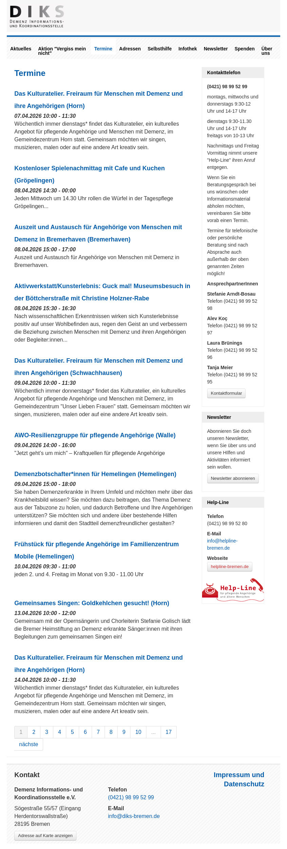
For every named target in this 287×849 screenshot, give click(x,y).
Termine (103, 48)
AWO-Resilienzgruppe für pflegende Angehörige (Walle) (95, 435)
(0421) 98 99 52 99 (131, 797)
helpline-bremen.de (230, 566)
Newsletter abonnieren (233, 478)
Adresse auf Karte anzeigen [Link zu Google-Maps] (45, 835)
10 (138, 732)
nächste (28, 744)
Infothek (187, 48)
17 (169, 732)
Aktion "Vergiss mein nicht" (62, 51)
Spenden (245, 48)
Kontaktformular (226, 393)
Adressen (130, 48)
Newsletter (216, 48)
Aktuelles (20, 48)
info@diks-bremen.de (134, 816)
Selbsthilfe (160, 48)
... (153, 732)
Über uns (267, 51)
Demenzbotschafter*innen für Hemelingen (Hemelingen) (95, 474)
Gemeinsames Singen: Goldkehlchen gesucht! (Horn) (91, 603)
